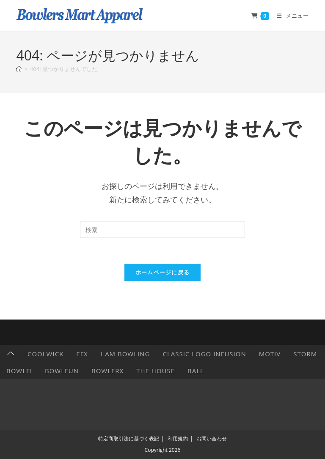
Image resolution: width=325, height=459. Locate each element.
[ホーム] (19, 69)
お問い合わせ (211, 438)
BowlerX (107, 370)
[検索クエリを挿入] (162, 229)
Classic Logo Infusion (204, 354)
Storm (305, 354)
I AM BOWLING (125, 354)
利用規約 (178, 438)
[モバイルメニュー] (289, 15)
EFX (82, 354)
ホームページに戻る (162, 272)
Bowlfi (19, 370)
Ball (195, 370)
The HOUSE (155, 370)
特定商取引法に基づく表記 (128, 438)
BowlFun (62, 370)
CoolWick (45, 354)
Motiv (270, 354)
